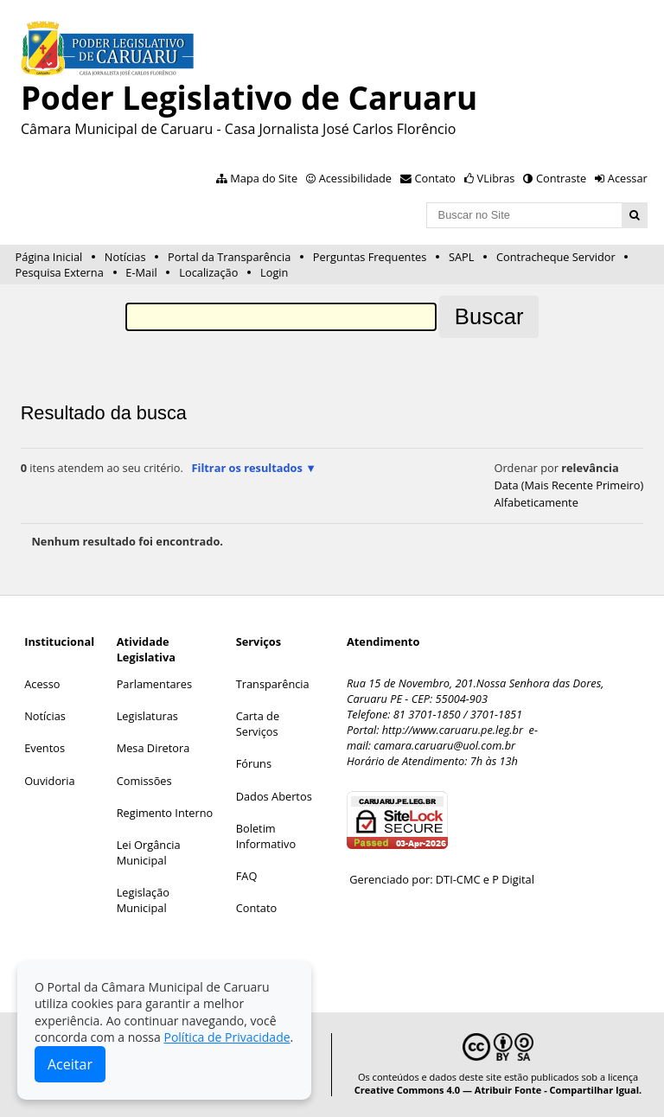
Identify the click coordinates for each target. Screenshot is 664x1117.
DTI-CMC (458, 879)
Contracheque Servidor (556, 257)
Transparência (273, 684)
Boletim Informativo (266, 836)
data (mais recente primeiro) (568, 485)
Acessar (628, 178)
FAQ (247, 876)
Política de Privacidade (226, 1037)
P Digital (513, 879)
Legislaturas (147, 716)
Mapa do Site (263, 178)
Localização (208, 272)
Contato (435, 178)
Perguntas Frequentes (369, 257)
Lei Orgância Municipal (149, 852)
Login (274, 272)
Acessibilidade (355, 178)
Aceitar (70, 1064)
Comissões (144, 780)
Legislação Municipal (143, 900)
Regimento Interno (165, 812)
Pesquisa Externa (60, 272)
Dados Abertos (274, 796)
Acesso (42, 684)
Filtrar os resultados (246, 468)
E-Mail (140, 272)
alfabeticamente (536, 502)
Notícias (125, 257)
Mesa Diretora (153, 748)
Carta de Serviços (257, 723)
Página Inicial (49, 257)
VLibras (496, 178)
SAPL (462, 257)
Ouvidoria (49, 780)
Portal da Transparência (229, 257)
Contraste (561, 178)
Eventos (44, 748)
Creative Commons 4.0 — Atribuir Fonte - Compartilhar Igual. (498, 1089)
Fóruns (253, 763)
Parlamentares (154, 684)
